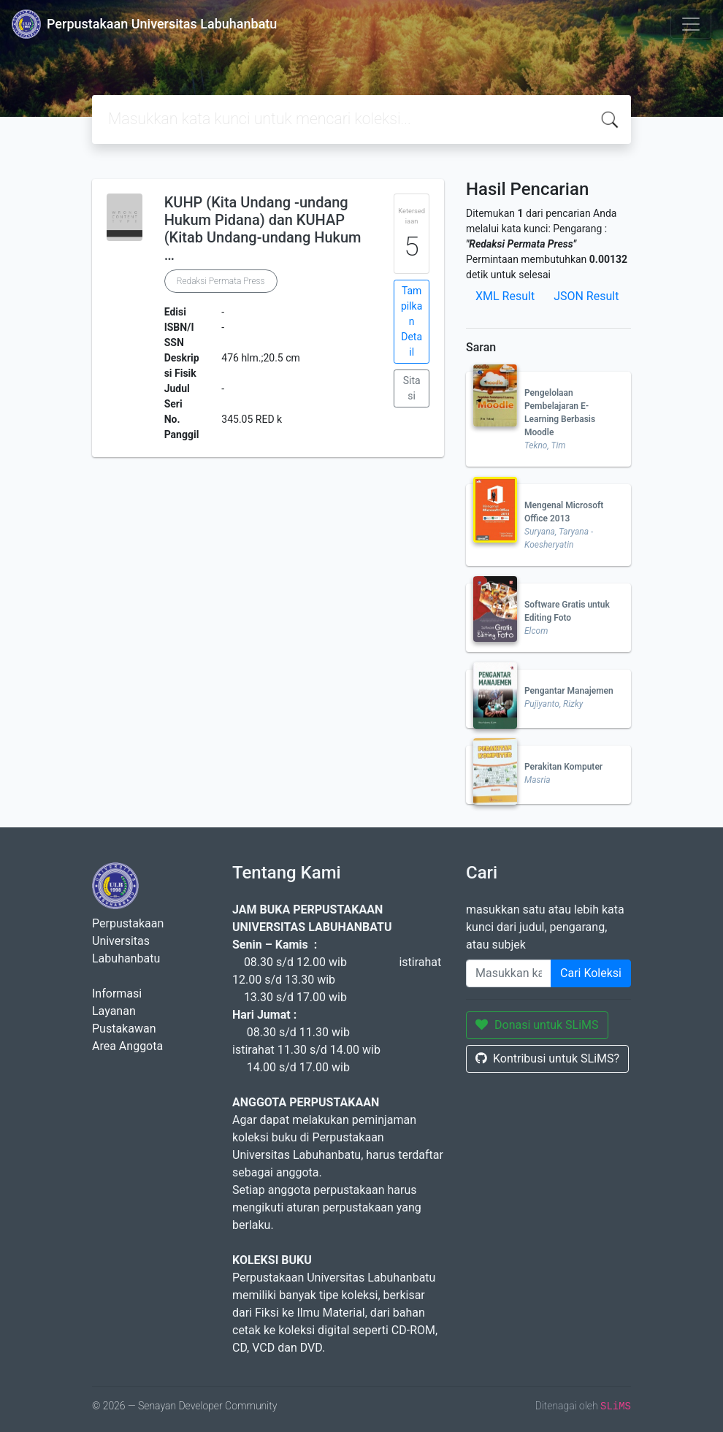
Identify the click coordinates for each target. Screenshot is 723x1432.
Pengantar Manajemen (568, 691)
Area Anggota (127, 1046)
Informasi (117, 993)
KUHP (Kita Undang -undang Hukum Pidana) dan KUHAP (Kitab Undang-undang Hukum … (263, 229)
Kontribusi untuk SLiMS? (547, 1058)
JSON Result (586, 296)
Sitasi (412, 388)
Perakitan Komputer (563, 767)
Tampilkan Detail (411, 321)
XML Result (505, 296)
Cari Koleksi (590, 973)
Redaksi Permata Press (221, 281)
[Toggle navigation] (690, 24)
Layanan (114, 1011)
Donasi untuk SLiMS (537, 1025)
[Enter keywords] (508, 973)
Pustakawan (124, 1028)
